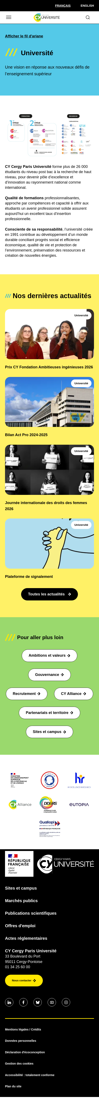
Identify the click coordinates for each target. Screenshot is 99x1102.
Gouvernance (49, 675)
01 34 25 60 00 (17, 967)
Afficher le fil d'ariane (24, 36)
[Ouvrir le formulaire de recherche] (88, 17)
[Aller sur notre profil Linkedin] (9, 1002)
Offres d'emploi (20, 925)
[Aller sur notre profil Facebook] (23, 1002)
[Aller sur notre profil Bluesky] (37, 1002)
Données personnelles (20, 1040)
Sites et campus (49, 732)
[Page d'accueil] (47, 17)
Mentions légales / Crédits (23, 1029)
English (87, 5)
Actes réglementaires (26, 938)
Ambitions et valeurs (49, 655)
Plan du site (13, 1086)
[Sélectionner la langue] (63, 5)
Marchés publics (21, 900)
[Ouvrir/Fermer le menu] (8, 17)
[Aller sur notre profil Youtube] (52, 1002)
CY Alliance (73, 694)
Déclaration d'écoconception (25, 1052)
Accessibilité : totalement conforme (30, 1075)
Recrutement (27, 694)
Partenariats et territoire (49, 713)
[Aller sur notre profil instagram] (66, 1002)
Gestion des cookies (19, 1063)
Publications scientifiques (31, 913)
